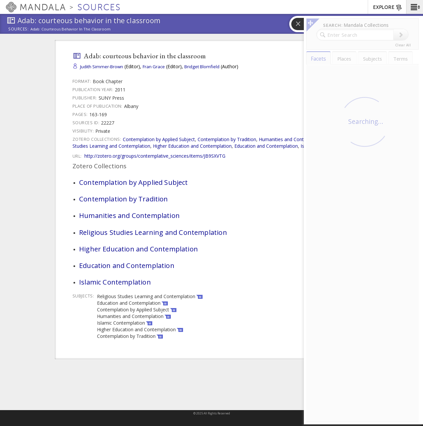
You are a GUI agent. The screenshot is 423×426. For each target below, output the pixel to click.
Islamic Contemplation (325, 146)
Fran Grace (154, 67)
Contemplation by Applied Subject (159, 139)
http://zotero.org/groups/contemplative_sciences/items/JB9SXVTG (154, 156)
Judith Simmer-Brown (101, 67)
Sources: (18, 29)
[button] (414, 7)
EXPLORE (387, 7)
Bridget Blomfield (201, 67)
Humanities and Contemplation (292, 139)
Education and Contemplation (266, 146)
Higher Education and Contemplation (192, 146)
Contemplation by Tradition (227, 139)
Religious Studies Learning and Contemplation (153, 232)
